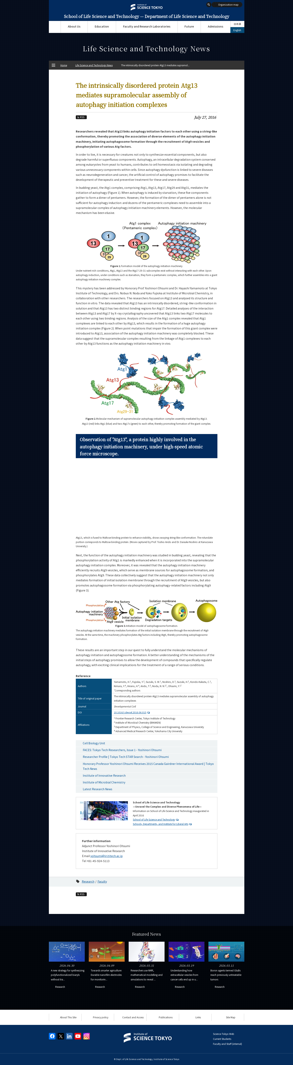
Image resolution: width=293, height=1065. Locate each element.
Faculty (102, 881)
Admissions (215, 26)
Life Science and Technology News (94, 65)
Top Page (55, 27)
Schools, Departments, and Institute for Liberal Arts (160, 824)
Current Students (222, 1038)
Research (88, 881)
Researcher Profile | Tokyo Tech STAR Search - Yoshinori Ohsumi (126, 757)
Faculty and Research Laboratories (146, 26)
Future (189, 26)
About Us (74, 26)
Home (63, 65)
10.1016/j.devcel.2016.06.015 (132, 712)
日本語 (237, 24)
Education (102, 26)
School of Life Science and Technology (154, 819)
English (237, 30)
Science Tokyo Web (223, 1033)
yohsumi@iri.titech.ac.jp (106, 856)
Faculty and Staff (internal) (227, 1043)
